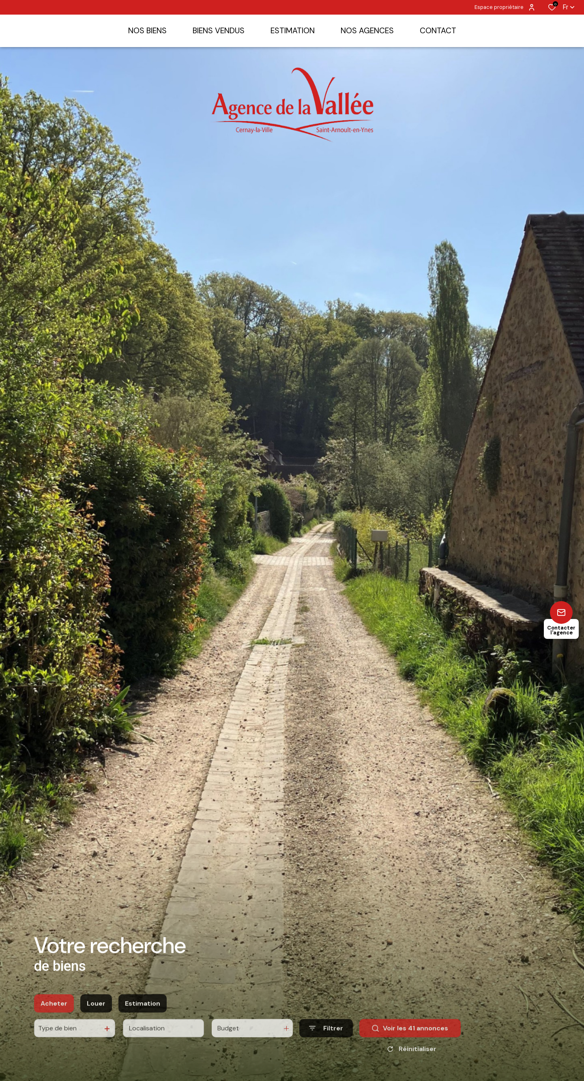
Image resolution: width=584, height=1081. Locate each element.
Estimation (142, 1018)
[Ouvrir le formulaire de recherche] (326, 1043)
